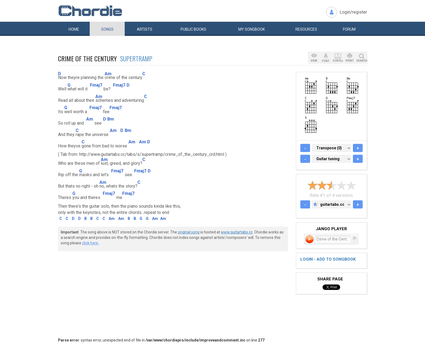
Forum (349, 29)
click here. (90, 243)
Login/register (353, 12)
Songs (107, 29)
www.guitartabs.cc (237, 232)
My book (251, 29)
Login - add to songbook (328, 259)
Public (193, 29)
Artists (144, 29)
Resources (306, 29)
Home (74, 29)
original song (188, 232)
